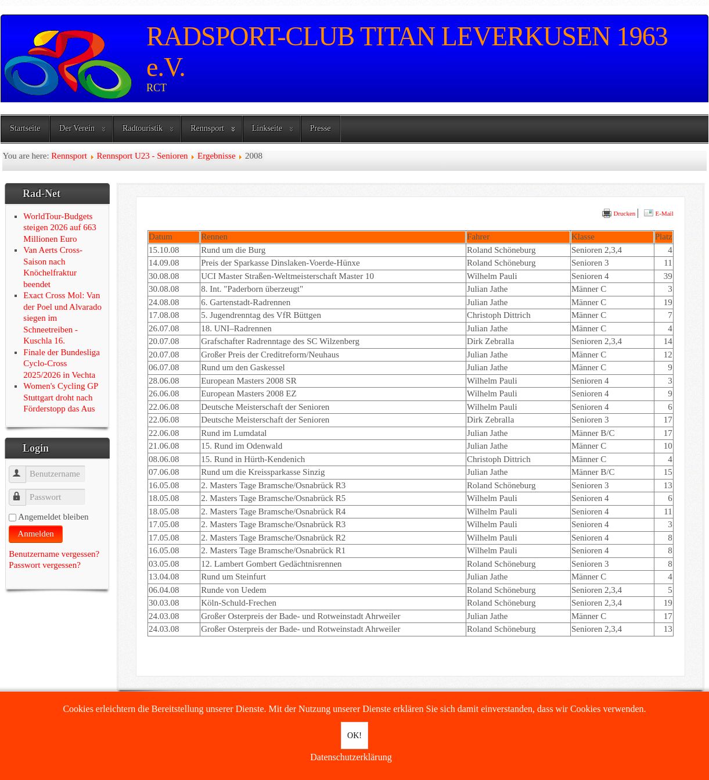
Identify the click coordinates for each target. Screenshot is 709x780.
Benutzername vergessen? (54, 554)
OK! (354, 735)
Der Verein (77, 128)
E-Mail (659, 213)
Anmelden (35, 533)
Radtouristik (143, 128)
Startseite (25, 128)
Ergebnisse (216, 155)
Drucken (618, 213)
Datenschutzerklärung (350, 757)
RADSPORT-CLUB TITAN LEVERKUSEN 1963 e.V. (407, 52)
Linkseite (267, 128)
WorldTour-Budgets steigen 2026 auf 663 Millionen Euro (59, 228)
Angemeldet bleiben (53, 516)
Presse (320, 128)
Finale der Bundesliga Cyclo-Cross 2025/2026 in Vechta (61, 364)
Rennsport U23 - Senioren (142, 155)
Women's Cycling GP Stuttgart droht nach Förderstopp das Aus (60, 397)
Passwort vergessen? (44, 565)
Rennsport (207, 128)
